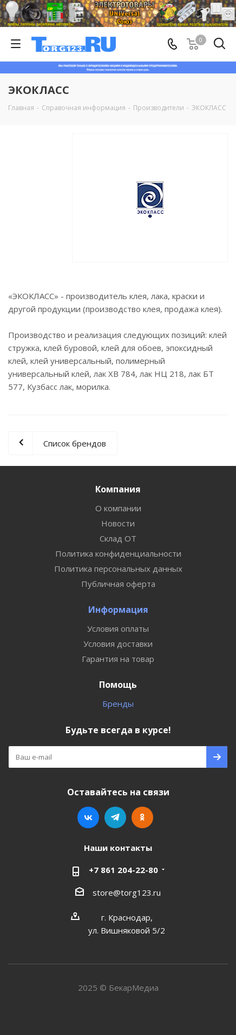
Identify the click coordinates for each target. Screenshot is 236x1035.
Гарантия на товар (118, 658)
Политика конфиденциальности (118, 553)
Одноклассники (142, 817)
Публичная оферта (118, 583)
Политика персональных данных (118, 568)
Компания (118, 489)
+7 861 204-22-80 (123, 869)
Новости (118, 523)
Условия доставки (118, 643)
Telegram (115, 817)
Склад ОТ (118, 538)
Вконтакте (88, 817)
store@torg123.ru (127, 892)
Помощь (118, 685)
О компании (118, 508)
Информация (118, 609)
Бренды (118, 703)
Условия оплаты (118, 628)
